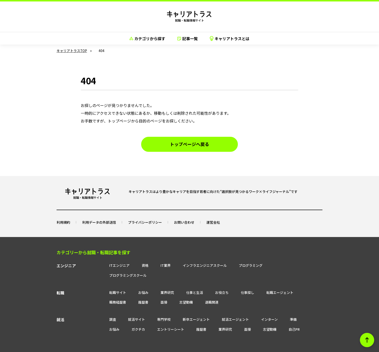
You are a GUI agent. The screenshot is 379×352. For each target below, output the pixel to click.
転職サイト (108, 282)
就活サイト (127, 309)
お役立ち (212, 282)
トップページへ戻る (189, 144)
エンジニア (66, 265)
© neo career (189, 348)
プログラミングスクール (284, 265)
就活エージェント (226, 309)
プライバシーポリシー (145, 222)
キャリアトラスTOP (72, 50)
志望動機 (177, 292)
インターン (260, 309)
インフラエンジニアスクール (196, 265)
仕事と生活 (185, 282)
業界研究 (158, 282)
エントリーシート (139, 319)
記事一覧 (187, 38)
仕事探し (238, 282)
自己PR (262, 319)
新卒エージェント (187, 309)
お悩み (134, 282)
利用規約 (63, 222)
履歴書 (134, 292)
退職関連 (202, 292)
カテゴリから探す (147, 38)
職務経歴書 (108, 292)
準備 (284, 309)
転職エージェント (270, 282)
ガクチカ (107, 319)
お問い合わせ (184, 222)
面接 (154, 292)
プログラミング (241, 265)
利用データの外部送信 (99, 222)
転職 (60, 283)
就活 (60, 310)
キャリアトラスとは (229, 38)
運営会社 (213, 222)
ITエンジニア (110, 265)
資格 (135, 265)
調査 (103, 309)
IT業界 (156, 265)
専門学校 (154, 309)
